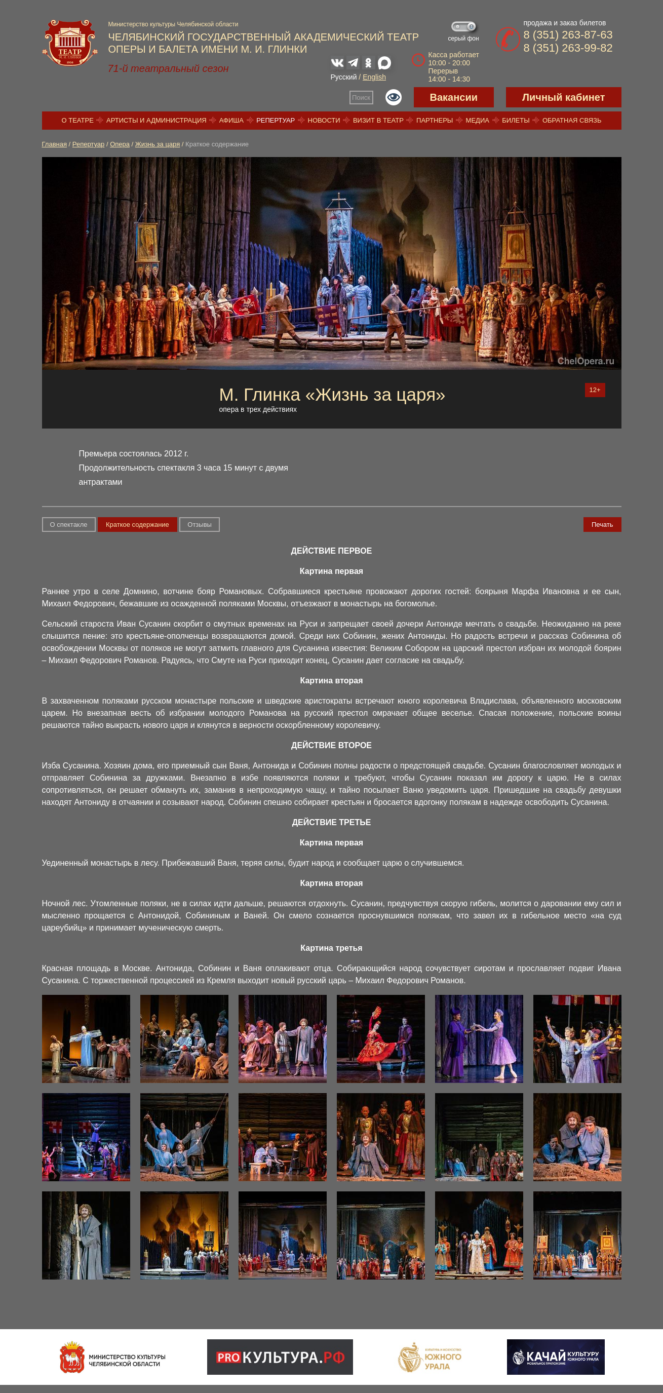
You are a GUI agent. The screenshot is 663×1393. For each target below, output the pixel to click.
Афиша (231, 120)
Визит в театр (378, 120)
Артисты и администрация (156, 120)
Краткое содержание (137, 524)
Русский (344, 77)
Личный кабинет (563, 97)
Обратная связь (572, 120)
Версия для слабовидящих (393, 97)
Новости (324, 120)
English (374, 77)
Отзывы (199, 524)
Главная (54, 144)
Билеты (516, 120)
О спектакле (69, 524)
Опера (120, 144)
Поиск (361, 97)
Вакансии (454, 97)
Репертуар (275, 120)
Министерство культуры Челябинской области (173, 24)
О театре (78, 120)
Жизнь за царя (157, 144)
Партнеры (434, 120)
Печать (602, 524)
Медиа (477, 120)
